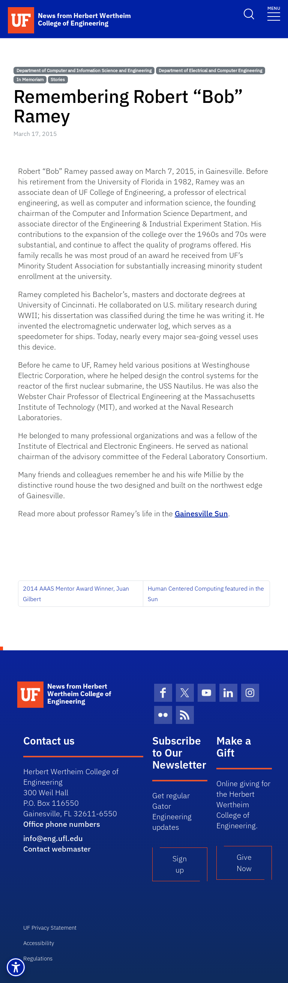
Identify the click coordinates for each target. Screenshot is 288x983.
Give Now (244, 862)
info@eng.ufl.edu (53, 838)
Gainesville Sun (201, 513)
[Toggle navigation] (273, 13)
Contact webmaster (57, 849)
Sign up (179, 864)
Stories (58, 79)
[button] (16, 967)
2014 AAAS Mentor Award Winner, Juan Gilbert (76, 594)
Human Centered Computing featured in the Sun (206, 594)
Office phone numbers (61, 824)
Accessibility (38, 943)
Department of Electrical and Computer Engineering (210, 70)
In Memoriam (30, 79)
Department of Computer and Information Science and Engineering (84, 70)
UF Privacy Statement (49, 927)
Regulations (37, 958)
